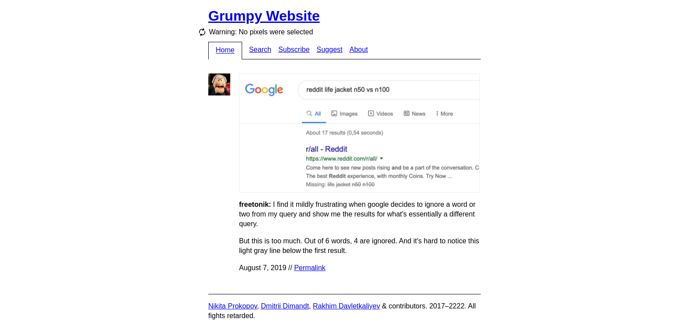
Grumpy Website (264, 16)
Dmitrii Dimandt (285, 306)
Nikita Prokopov (232, 306)
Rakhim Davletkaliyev (346, 306)
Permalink (309, 267)
